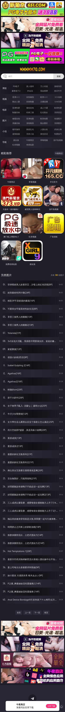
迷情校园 (16, 134)
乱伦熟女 (44, 112)
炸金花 (30, 91)
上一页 (28, 612)
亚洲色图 (30, 118)
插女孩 (16, 140)
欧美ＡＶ (44, 97)
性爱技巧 (58, 134)
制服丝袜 (16, 112)
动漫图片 (58, 118)
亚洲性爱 (16, 108)
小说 (4, 131)
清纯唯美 (30, 123)
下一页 (37, 612)
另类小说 (30, 134)
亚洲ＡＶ (16, 97)
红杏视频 (16, 144)
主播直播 (44, 101)
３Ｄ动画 (58, 97)
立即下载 (51, 706)
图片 (4, 120)
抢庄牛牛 (58, 91)
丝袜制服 (30, 101)
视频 (4, 99)
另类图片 (58, 123)
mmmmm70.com (32, 69)
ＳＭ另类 (58, 101)
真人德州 (30, 86)
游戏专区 (58, 86)
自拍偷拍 (30, 97)
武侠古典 (58, 129)
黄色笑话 (44, 134)
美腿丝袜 (16, 123)
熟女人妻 (16, 101)
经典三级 (30, 112)
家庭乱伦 (30, 129)
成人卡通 (44, 108)
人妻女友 (44, 129)
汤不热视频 (58, 140)
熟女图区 (44, 123)
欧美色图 (44, 118)
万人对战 (44, 86)
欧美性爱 (58, 108)
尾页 (46, 612)
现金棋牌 (44, 91)
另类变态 (58, 112)
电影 (4, 109)
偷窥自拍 (16, 118)
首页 (19, 612)
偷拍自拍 (30, 108)
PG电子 (16, 86)
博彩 (4, 88)
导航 (4, 142)
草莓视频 (44, 140)
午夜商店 (30, 140)
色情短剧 (30, 144)
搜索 (59, 76)
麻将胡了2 (16, 91)
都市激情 (16, 129)
